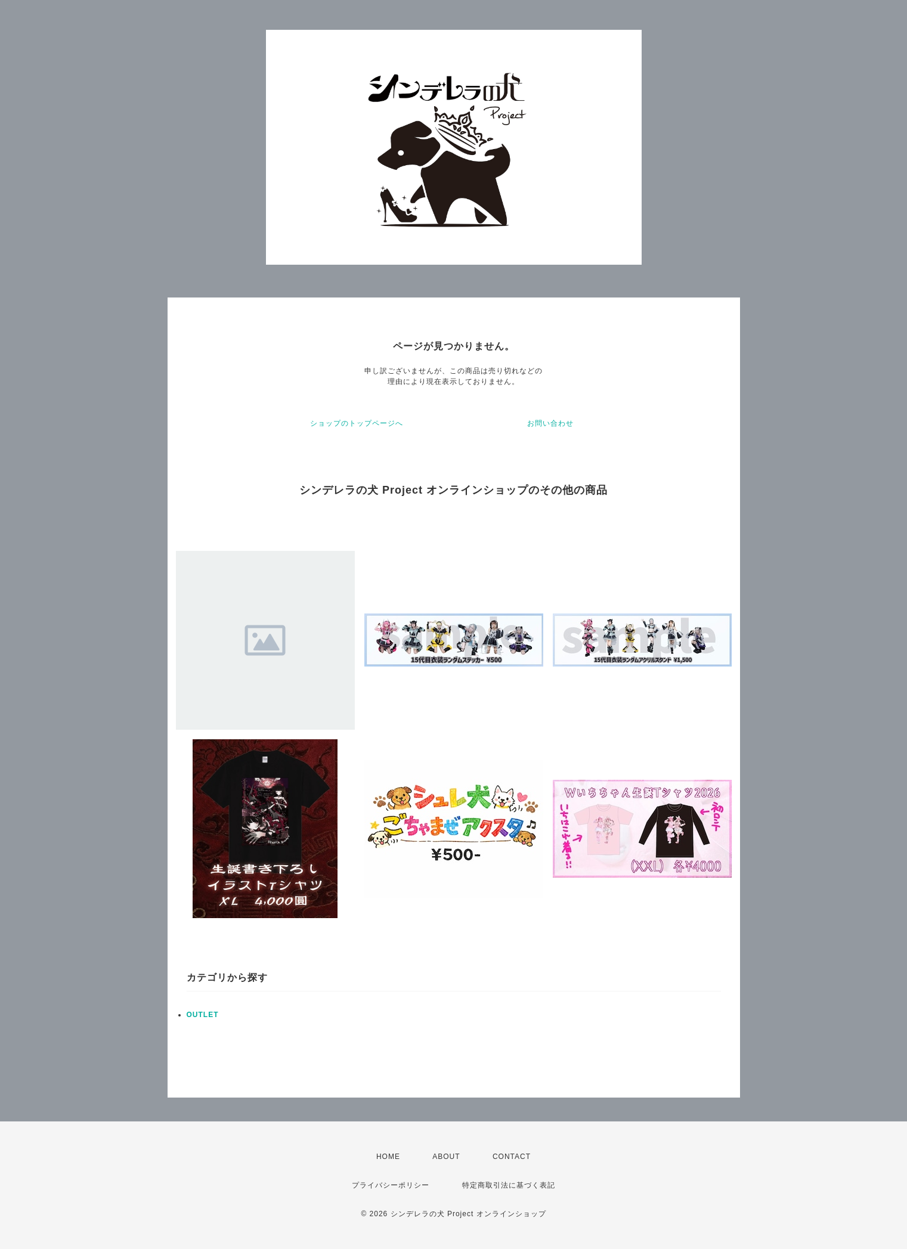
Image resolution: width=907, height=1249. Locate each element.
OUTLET (203, 1015)
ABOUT (446, 1156)
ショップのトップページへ (356, 423)
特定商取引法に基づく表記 (508, 1185)
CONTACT (512, 1156)
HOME (388, 1156)
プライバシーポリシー (390, 1185)
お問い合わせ (550, 423)
